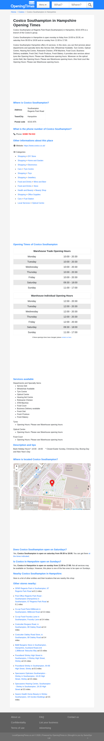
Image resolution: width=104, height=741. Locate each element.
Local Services (24, 203)
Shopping (22, 156)
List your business (48, 722)
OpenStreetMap (77, 509)
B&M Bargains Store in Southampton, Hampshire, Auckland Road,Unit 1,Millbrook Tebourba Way (31, 648)
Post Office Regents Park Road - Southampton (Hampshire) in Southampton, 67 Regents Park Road (31, 599)
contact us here (66, 337)
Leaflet (67, 509)
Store (36, 186)
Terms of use (17, 728)
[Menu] (43, 5)
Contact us (73, 717)
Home (13, 12)
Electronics (32, 165)
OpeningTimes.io (60, 735)
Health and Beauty (25, 190)
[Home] (22, 4)
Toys (30, 173)
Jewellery (32, 178)
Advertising (45, 728)
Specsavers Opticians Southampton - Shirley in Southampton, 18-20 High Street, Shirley (30, 676)
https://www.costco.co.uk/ (34, 146)
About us (15, 717)
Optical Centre (38, 203)
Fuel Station (29, 199)
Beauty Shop (40, 190)
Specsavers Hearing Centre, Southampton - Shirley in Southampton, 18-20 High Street (33, 686)
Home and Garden (35, 161)
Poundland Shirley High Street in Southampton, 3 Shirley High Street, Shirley (30, 658)
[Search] (89, 5)
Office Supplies (34, 195)
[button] (52, 483)
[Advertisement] (52, 82)
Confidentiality (18, 722)
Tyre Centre (29, 169)
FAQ (41, 717)
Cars (20, 169)
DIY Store (32, 156)
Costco (21, 12)
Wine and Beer (40, 182)
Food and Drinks (25, 182)
